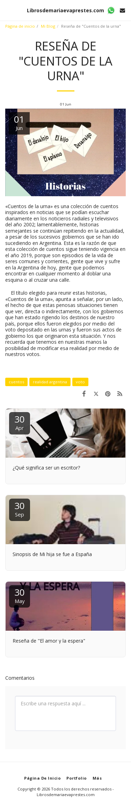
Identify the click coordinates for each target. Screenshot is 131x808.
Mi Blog (48, 26)
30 (19, 422)
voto (80, 381)
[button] (8, 10)
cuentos (16, 381)
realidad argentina (50, 381)
